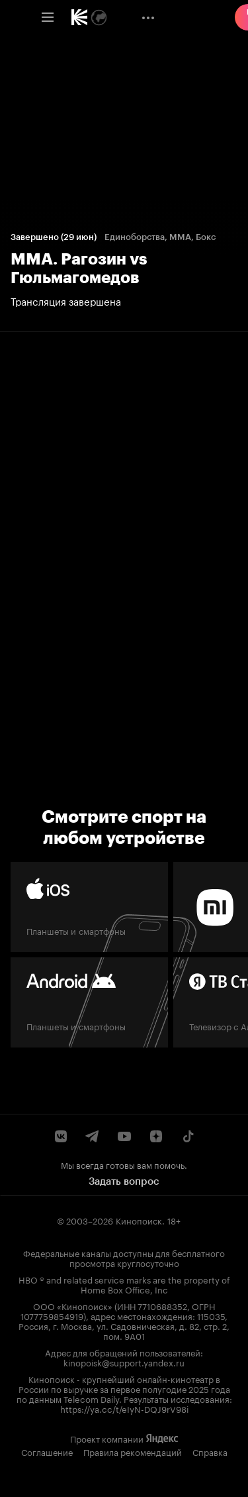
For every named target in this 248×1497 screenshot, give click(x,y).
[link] (79, 17)
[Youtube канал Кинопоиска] (124, 1136)
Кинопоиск (139, 1220)
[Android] (89, 1002)
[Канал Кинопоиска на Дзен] (156, 1136)
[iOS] (89, 907)
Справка (209, 1451)
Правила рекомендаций (132, 1451)
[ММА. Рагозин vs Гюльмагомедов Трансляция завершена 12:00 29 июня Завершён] (124, 269)
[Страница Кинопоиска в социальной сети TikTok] (188, 1136)
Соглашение (47, 1451)
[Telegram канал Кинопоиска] (93, 1136)
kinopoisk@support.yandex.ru (124, 1361)
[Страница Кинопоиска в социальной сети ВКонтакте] (61, 1136)
